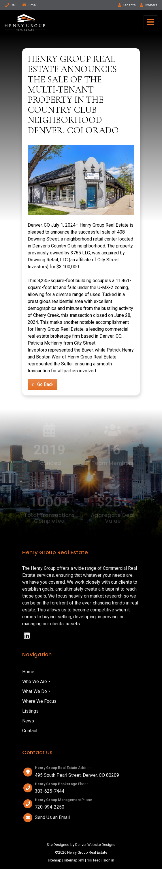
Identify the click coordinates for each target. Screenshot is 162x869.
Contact (29, 730)
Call (10, 5)
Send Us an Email (52, 817)
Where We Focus (39, 701)
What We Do (34, 691)
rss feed (94, 860)
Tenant (127, 5)
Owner (148, 5)
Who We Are (34, 681)
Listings (30, 711)
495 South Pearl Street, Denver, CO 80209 (77, 775)
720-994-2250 (49, 807)
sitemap (54, 860)
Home (28, 671)
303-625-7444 (49, 791)
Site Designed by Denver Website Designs (81, 844)
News (28, 721)
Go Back (42, 384)
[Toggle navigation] (150, 22)
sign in (108, 860)
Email (29, 5)
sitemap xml (74, 860)
